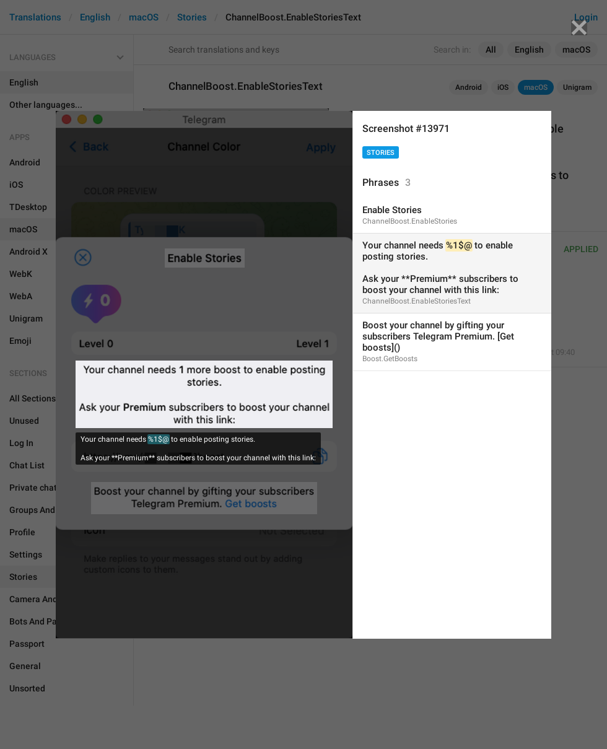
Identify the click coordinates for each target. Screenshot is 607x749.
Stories (381, 153)
